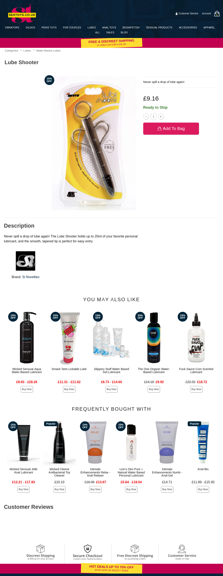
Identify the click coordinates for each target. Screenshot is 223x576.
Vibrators (12, 27)
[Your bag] (217, 13)
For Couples (72, 27)
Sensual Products (159, 27)
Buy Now (27, 389)
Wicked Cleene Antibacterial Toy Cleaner (59, 472)
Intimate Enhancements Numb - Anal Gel (167, 472)
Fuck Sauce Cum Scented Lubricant (196, 370)
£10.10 (59, 482)
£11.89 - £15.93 (203, 482)
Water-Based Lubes (48, 50)
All (97, 32)
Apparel (209, 27)
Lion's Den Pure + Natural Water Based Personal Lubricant (131, 472)
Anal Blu (203, 469)
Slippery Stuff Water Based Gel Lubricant (111, 370)
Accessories (188, 27)
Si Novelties (30, 277)
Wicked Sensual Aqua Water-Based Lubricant (27, 370)
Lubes (92, 27)
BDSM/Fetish (131, 27)
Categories (11, 50)
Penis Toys (49, 27)
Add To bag (171, 128)
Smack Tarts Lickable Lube (69, 369)
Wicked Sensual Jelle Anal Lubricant (24, 470)
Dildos (30, 27)
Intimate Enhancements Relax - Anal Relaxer (95, 472)
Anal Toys (109, 27)
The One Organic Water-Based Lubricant (154, 370)
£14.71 (167, 482)
